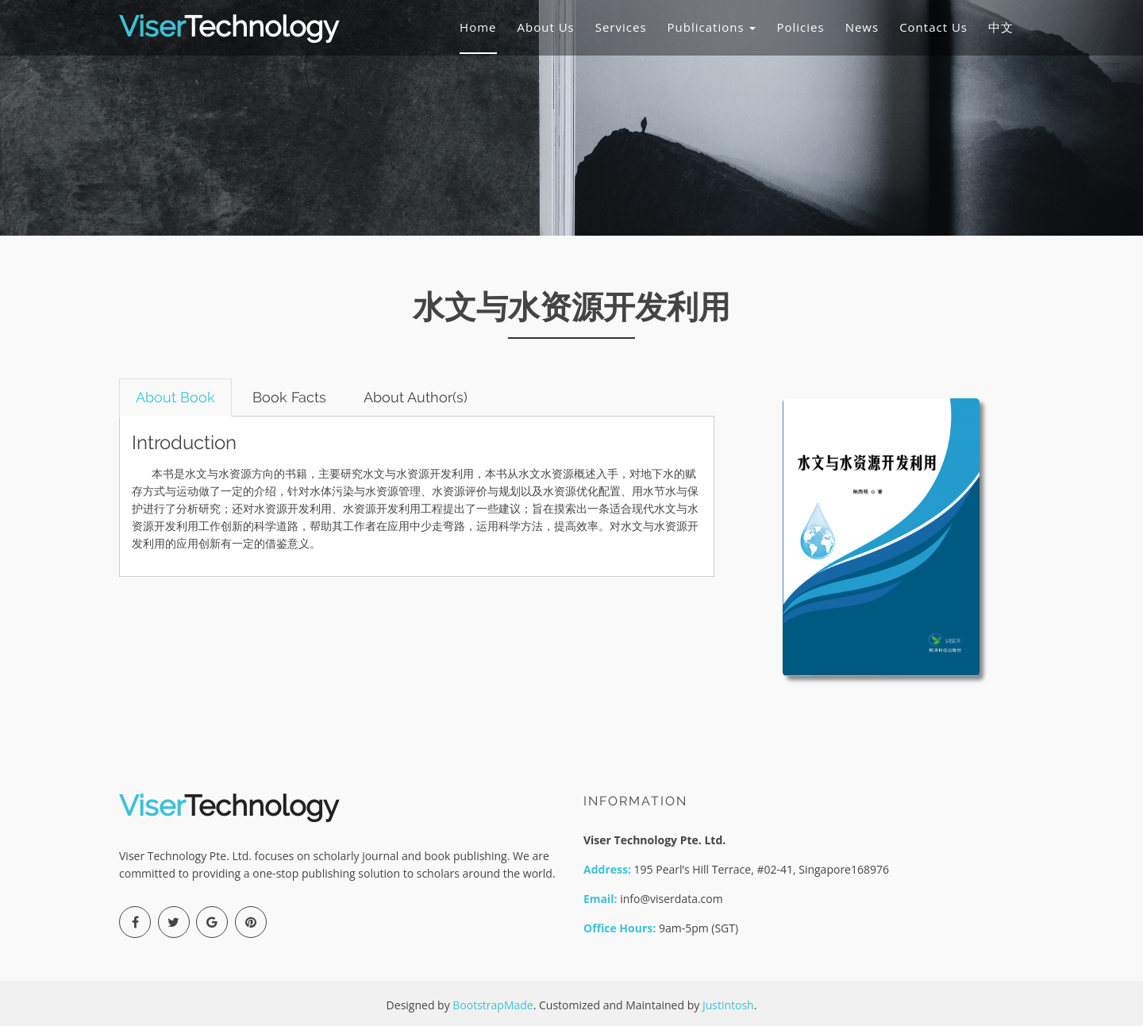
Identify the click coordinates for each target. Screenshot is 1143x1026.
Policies (800, 27)
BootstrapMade (492, 1005)
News (862, 27)
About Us (546, 27)
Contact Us (933, 27)
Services (621, 27)
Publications (712, 27)
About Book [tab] (175, 397)
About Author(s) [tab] (416, 397)
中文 (1001, 27)
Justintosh (728, 1005)
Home (478, 27)
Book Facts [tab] (289, 397)
